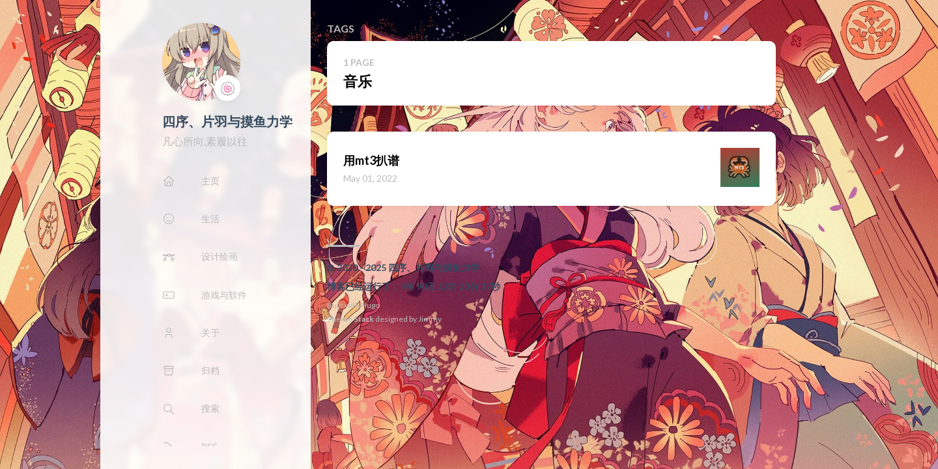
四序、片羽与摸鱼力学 (227, 121)
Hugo (370, 305)
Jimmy (430, 319)
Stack (364, 319)
